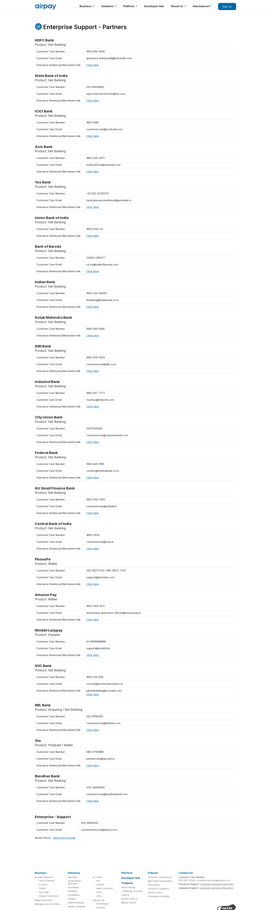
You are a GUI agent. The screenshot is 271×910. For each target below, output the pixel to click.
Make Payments (43, 900)
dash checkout (104, 888)
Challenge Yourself (131, 891)
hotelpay (72, 891)
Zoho (99, 896)
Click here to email (64, 838)
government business (74, 882)
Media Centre (128, 902)
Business (86, 6)
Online (42, 888)
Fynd (99, 892)
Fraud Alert (154, 884)
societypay (74, 894)
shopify (100, 884)
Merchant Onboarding (160, 881)
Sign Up (227, 6)
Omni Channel (46, 880)
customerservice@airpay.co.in (213, 880)
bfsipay (72, 898)
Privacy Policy (155, 892)
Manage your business (47, 904)
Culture (125, 894)
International (201, 6)
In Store (43, 884)
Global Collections (49, 896)
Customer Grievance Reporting (217, 884)
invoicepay (102, 903)
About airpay (128, 887)
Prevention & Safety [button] (158, 896)
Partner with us (129, 898)
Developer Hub (154, 6)
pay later (72, 877)
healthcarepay (76, 902)
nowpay (100, 907)
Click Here (92, 65)
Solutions (107, 6)
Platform (129, 6)
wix (98, 880)
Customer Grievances (160, 877)
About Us (177, 6)
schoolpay (73, 887)
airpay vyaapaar (77, 906)
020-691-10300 (187, 880)
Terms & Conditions (158, 888)
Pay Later (44, 892)
